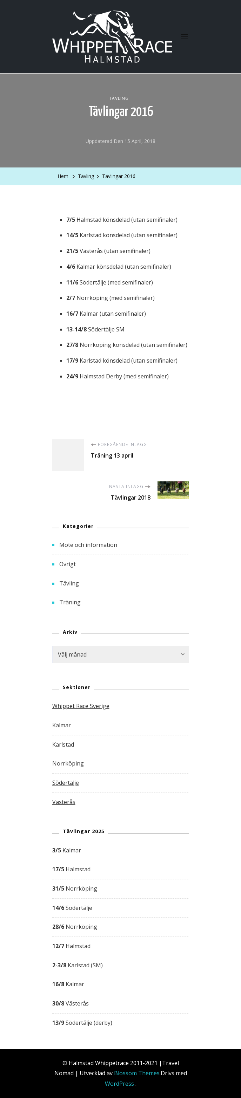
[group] (120, 936)
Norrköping (68, 763)
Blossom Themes (137, 1073)
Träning (70, 602)
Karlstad (63, 744)
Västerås (63, 802)
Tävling (119, 98)
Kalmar (61, 725)
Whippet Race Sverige (80, 706)
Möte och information (88, 545)
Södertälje (65, 783)
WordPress (119, 1083)
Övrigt (67, 564)
